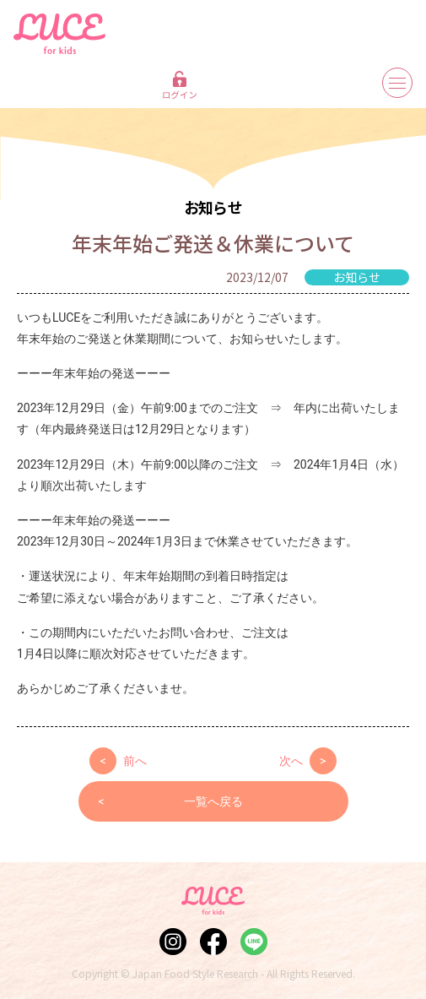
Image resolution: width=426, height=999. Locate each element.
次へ (308, 761)
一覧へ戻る (171, 801)
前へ (118, 761)
